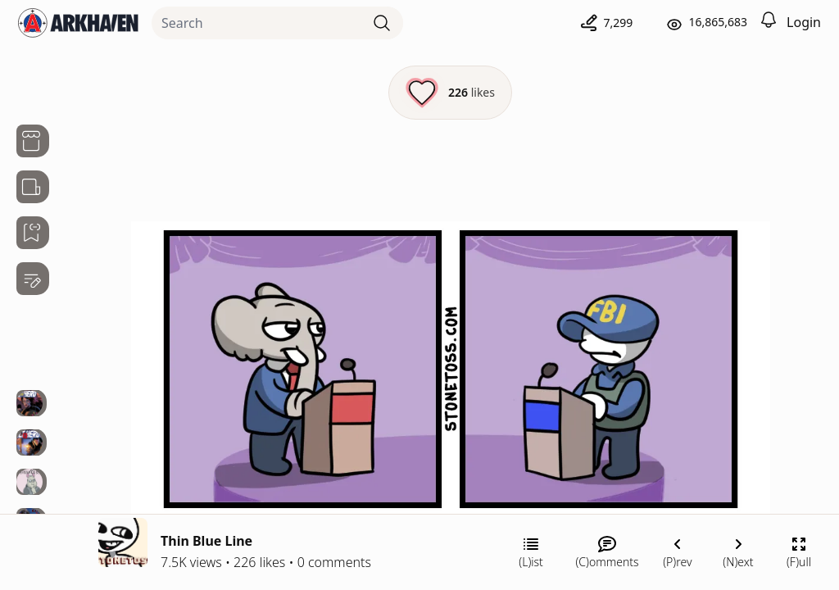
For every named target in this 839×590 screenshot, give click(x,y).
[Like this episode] (450, 93)
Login (804, 22)
